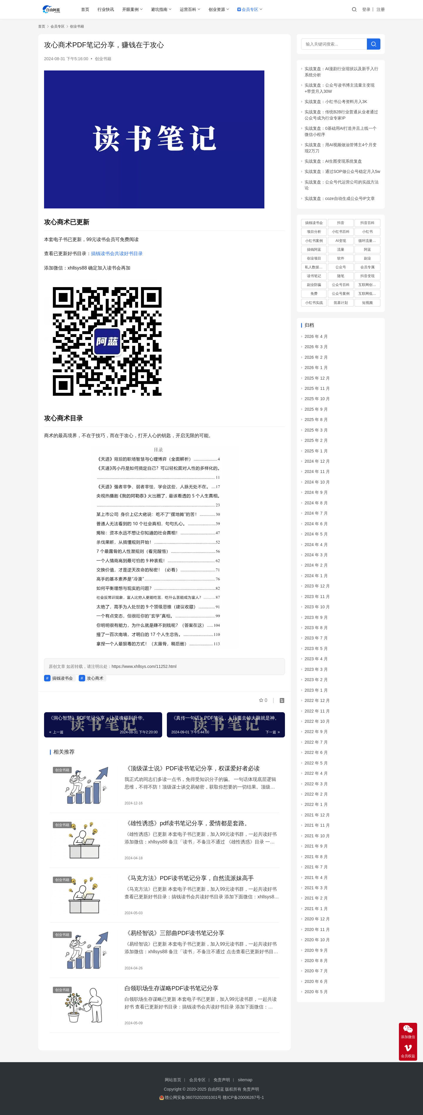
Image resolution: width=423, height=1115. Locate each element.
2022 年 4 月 (316, 773)
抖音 (340, 223)
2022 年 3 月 (316, 783)
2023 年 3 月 (316, 669)
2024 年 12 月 (317, 461)
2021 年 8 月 (316, 856)
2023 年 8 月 (316, 627)
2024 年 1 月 (316, 575)
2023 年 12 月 (317, 586)
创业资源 (217, 9)
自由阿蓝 (216, 1089)
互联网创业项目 (369, 285)
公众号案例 (341, 294)
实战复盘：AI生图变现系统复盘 (333, 161)
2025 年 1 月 (316, 451)
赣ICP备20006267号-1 (243, 1097)
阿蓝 (367, 249)
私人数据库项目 (316, 267)
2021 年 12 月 (317, 815)
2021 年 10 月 (317, 835)
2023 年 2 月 (316, 679)
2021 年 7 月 (316, 867)
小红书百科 (341, 232)
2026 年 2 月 (316, 357)
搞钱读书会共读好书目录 (117, 253)
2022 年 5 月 (316, 763)
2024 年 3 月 (316, 555)
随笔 (340, 276)
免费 (314, 294)
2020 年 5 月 (316, 991)
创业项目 (314, 258)
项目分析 (314, 232)
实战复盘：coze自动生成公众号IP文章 (340, 198)
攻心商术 (95, 678)
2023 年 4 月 (316, 658)
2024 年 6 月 (316, 523)
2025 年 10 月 (317, 398)
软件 (340, 258)
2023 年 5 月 (316, 648)
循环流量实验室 (369, 241)
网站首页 (173, 1079)
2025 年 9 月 (316, 409)
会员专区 (247, 9)
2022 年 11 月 (317, 711)
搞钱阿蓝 (314, 249)
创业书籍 (103, 58)
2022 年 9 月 (316, 731)
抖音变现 (367, 276)
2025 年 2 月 (316, 440)
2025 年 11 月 (317, 388)
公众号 (340, 267)
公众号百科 (341, 285)
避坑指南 (159, 9)
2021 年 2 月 (316, 898)
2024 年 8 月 (316, 503)
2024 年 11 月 (317, 471)
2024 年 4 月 (316, 544)
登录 (366, 9)
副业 (367, 258)
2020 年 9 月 (316, 950)
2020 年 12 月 (317, 919)
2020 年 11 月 (317, 929)
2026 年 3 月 (316, 346)
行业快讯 (106, 9)
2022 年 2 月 (316, 794)
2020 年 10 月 (317, 939)
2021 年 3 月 (316, 887)
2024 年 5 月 (316, 534)
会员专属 (367, 267)
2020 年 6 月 (316, 981)
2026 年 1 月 (316, 367)
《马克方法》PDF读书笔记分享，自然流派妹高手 (189, 878)
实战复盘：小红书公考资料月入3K (336, 101)
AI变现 (340, 241)
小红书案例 (314, 241)
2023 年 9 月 (316, 617)
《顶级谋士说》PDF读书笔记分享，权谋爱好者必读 (192, 768)
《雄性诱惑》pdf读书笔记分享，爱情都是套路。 (187, 823)
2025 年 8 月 (316, 419)
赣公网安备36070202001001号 (193, 1097)
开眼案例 (130, 9)
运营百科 (188, 9)
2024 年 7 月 (316, 513)
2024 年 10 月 (317, 482)
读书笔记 (314, 276)
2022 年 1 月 (316, 804)
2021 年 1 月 (316, 908)
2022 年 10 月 (317, 721)
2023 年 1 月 (316, 690)
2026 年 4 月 (316, 336)
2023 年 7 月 (316, 638)
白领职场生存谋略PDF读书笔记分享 (172, 988)
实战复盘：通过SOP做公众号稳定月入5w (342, 171)
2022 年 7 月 (316, 742)
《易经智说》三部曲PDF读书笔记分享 (174, 933)
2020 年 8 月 (316, 960)
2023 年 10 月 (317, 606)
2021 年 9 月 (316, 846)
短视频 (367, 303)
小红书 (367, 232)
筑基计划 (341, 303)
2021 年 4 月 (316, 877)
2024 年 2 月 (316, 565)
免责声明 (222, 1079)
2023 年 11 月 (317, 596)
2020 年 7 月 (316, 971)
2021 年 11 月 (317, 825)
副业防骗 (314, 285)
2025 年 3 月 (316, 430)
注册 (381, 9)
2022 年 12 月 (317, 700)
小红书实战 (314, 303)
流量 (340, 249)
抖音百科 (367, 223)
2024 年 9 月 (316, 492)
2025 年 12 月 (317, 378)
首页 (85, 9)
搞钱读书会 (62, 678)
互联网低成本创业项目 (369, 294)
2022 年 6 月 (316, 752)
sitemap (245, 1079)
